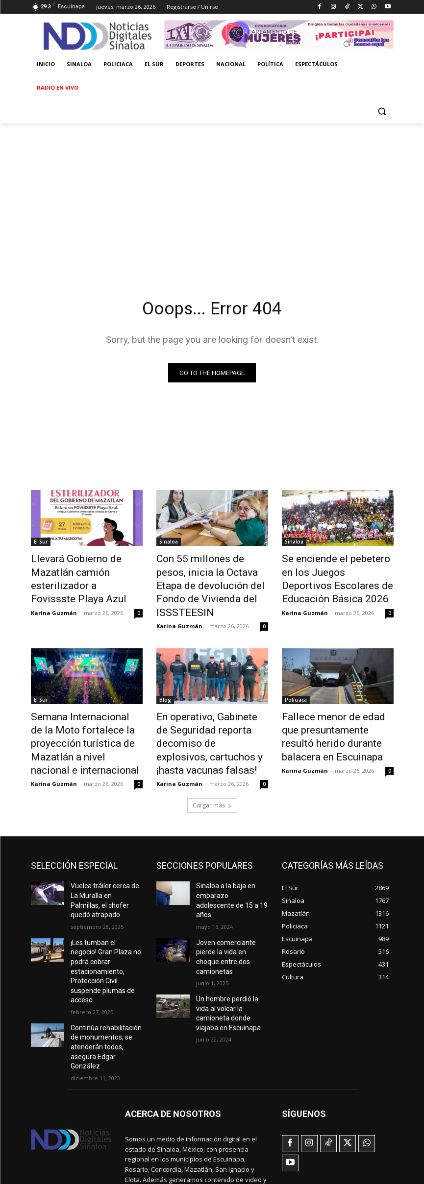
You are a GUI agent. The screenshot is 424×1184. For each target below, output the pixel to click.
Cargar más (212, 761)
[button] (382, 111)
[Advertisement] (212, 196)
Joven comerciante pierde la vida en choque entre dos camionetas (231, 891)
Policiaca (296, 678)
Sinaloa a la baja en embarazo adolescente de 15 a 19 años (232, 849)
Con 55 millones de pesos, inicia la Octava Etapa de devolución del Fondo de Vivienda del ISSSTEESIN (204, 576)
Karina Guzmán (54, 593)
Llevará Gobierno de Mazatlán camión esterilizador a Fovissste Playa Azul (85, 571)
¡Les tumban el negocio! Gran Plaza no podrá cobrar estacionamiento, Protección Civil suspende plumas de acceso (106, 900)
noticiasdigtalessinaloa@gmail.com (177, 1131)
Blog (165, 678)
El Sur (41, 544)
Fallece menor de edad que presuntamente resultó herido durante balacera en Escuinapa (338, 705)
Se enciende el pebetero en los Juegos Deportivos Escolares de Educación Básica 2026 (338, 571)
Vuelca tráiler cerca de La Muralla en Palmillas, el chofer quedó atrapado (105, 849)
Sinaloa (168, 544)
